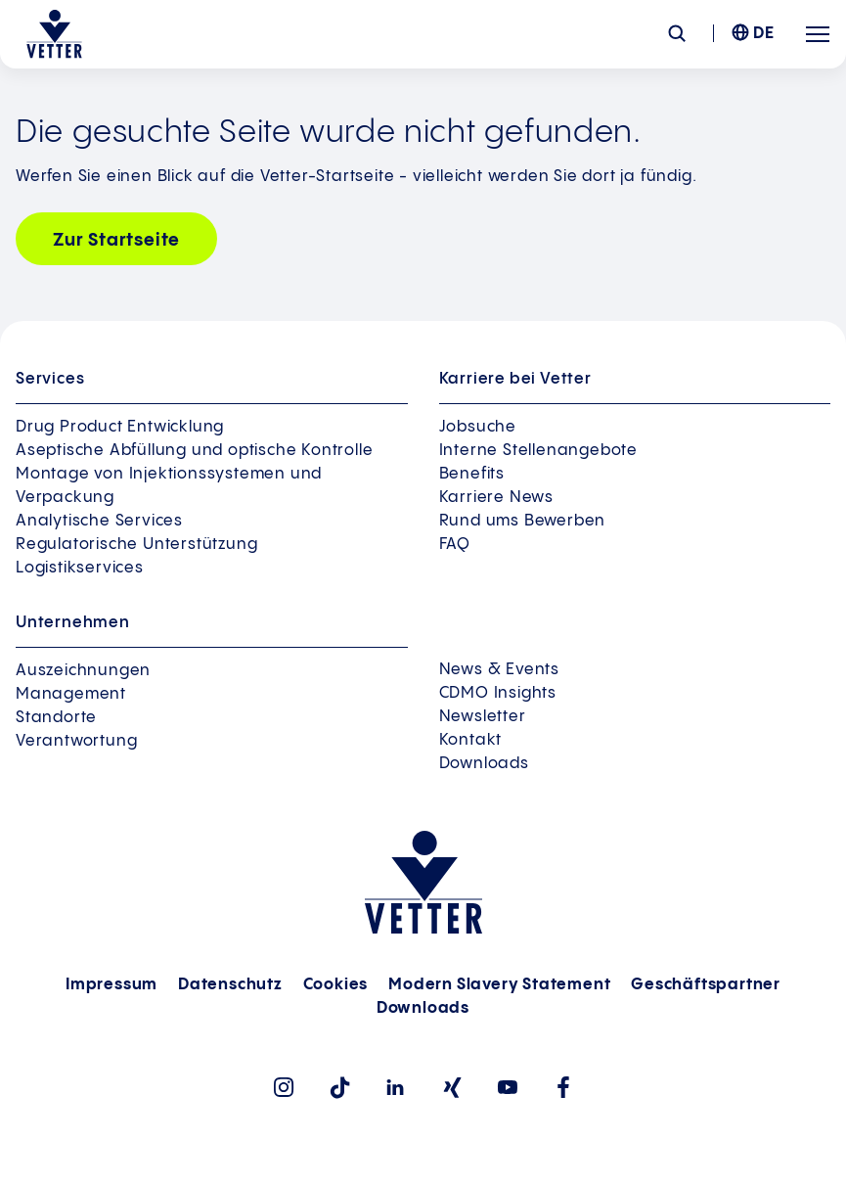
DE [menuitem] (764, 33)
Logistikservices (80, 568)
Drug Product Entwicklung (120, 427)
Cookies (336, 985)
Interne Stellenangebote (538, 450)
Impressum (111, 985)
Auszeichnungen (83, 670)
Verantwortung (76, 741)
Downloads (484, 763)
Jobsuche (477, 427)
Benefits (472, 474)
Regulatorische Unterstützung (136, 544)
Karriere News (496, 497)
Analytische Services (99, 521)
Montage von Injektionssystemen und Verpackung (169, 486)
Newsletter (482, 716)
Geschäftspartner (705, 985)
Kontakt (471, 740)
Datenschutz (230, 985)
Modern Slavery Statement (499, 985)
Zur (116, 240)
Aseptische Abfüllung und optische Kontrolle (194, 450)
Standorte (56, 717)
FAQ (454, 544)
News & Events (499, 669)
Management (71, 694)
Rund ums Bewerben (522, 521)
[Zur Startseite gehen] (54, 34)
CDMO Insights (498, 693)
